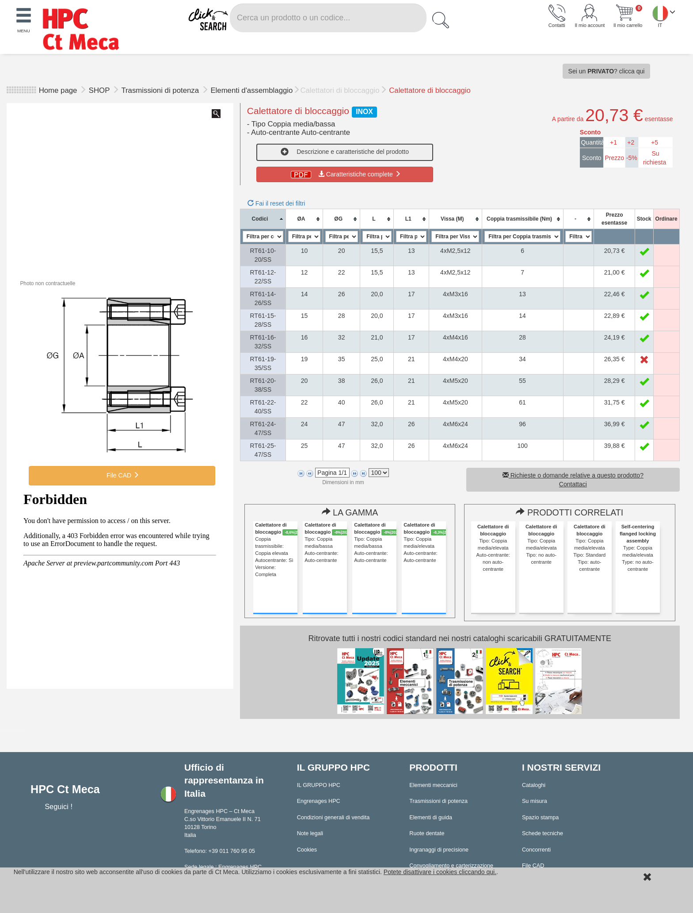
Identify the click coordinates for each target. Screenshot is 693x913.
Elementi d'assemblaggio (251, 90)
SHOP (100, 90)
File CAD (122, 475)
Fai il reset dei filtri (276, 203)
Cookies (307, 850)
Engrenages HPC (318, 801)
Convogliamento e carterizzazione (451, 866)
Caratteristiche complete (345, 174)
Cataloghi (533, 785)
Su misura (534, 801)
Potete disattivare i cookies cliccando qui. (440, 871)
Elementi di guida (430, 817)
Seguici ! (59, 806)
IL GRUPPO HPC (318, 785)
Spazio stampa (540, 817)
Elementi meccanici (433, 785)
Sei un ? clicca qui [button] (606, 71)
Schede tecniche (542, 833)
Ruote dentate (426, 833)
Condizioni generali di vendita (333, 817)
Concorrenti (536, 850)
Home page (58, 90)
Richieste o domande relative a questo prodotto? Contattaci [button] (573, 480)
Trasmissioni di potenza (161, 90)
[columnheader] (263, 219)
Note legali (310, 833)
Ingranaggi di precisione (438, 850)
